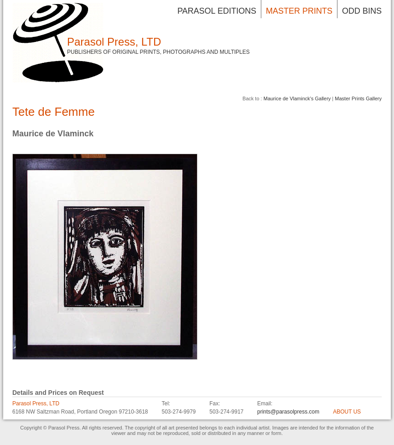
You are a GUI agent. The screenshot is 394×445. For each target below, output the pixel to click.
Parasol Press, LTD (114, 42)
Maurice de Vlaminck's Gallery (297, 98)
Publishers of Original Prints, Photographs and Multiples (158, 52)
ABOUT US (347, 412)
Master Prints (299, 11)
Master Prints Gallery (358, 98)
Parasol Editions (216, 11)
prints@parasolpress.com (288, 412)
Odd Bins (362, 11)
